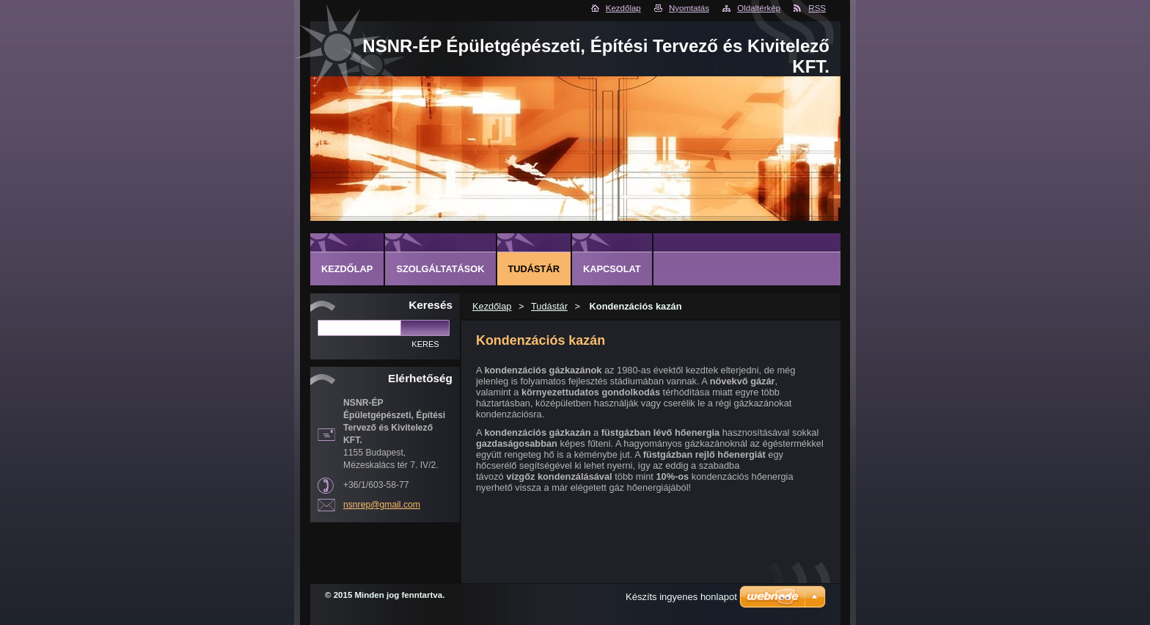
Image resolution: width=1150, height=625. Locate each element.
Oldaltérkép (758, 8)
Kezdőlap (623, 8)
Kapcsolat (612, 268)
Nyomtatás (689, 8)
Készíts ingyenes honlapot (681, 596)
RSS (817, 8)
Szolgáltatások (440, 268)
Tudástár (549, 306)
